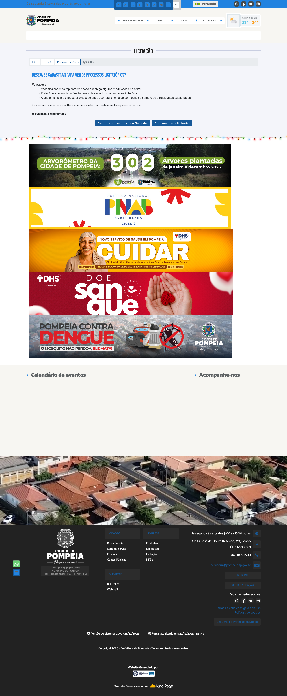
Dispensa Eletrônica (68, 62)
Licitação (47, 62)
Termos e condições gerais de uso (238, 608)
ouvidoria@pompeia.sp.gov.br (231, 565)
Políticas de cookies (248, 612)
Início (35, 62)
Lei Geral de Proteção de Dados (237, 622)
